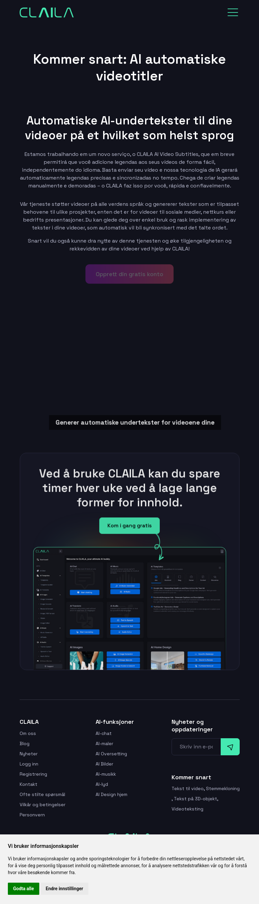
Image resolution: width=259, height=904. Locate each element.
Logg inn (29, 764)
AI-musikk (106, 774)
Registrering (33, 774)
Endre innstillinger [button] (64, 888)
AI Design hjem (111, 794)
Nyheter (29, 754)
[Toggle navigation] (233, 12)
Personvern (32, 815)
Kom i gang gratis (129, 526)
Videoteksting (187, 809)
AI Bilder (104, 764)
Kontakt (28, 784)
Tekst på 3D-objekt (195, 799)
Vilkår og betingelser (42, 804)
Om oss (28, 733)
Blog (24, 743)
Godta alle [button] (23, 888)
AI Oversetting (111, 754)
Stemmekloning (223, 788)
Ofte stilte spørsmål (42, 794)
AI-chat (104, 733)
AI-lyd (102, 784)
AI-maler (104, 743)
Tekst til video (188, 788)
